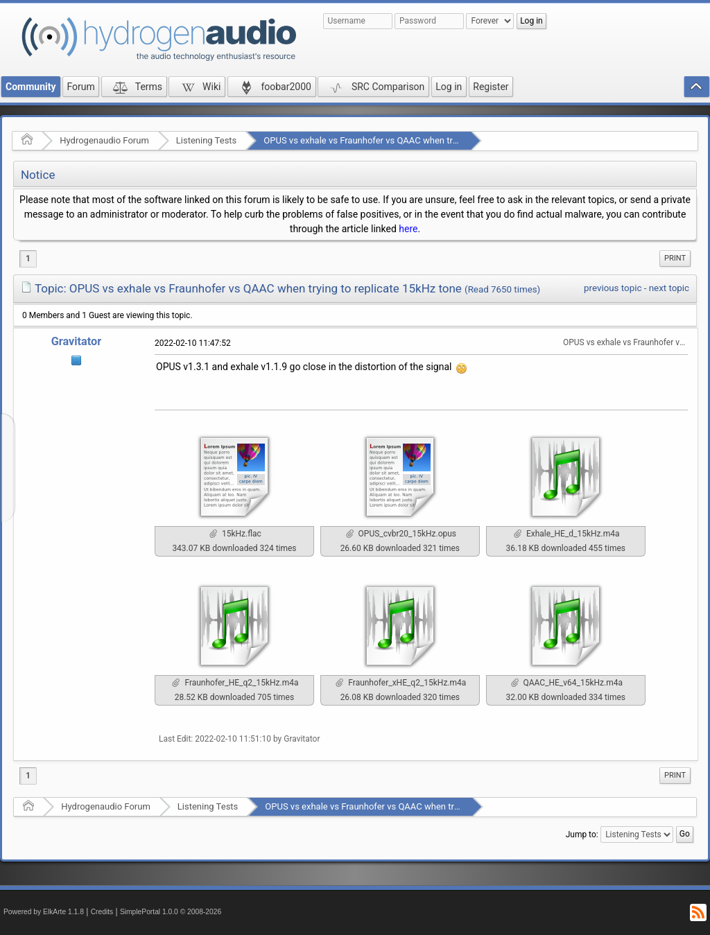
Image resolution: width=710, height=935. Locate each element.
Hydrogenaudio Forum (104, 140)
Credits (102, 912)
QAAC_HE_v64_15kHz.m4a (567, 683)
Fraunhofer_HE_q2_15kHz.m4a (235, 683)
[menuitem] (675, 258)
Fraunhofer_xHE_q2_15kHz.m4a (401, 683)
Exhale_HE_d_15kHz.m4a (566, 534)
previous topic (612, 288)
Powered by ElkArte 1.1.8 (43, 912)
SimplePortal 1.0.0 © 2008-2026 (170, 912)
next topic (669, 288)
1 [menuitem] (28, 258)
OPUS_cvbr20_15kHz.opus (401, 534)
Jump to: (582, 834)
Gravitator (76, 341)
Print (675, 258)
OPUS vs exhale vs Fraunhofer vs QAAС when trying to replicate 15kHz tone (413, 140)
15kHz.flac (235, 534)
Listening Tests (206, 140)
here (408, 228)
